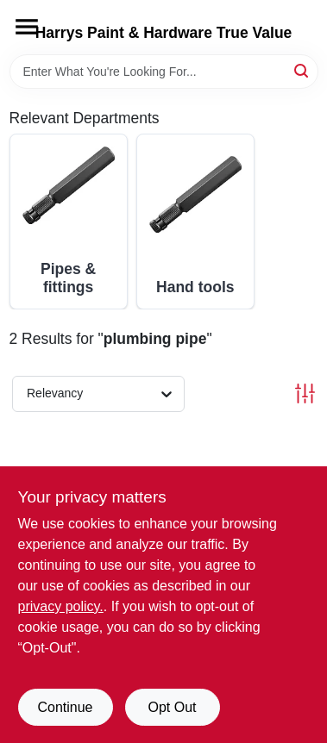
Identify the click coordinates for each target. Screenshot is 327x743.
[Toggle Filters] (305, 393)
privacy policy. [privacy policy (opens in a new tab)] (61, 606)
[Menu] (27, 27)
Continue (64, 707)
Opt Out (172, 707)
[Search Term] (163, 71)
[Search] (302, 70)
